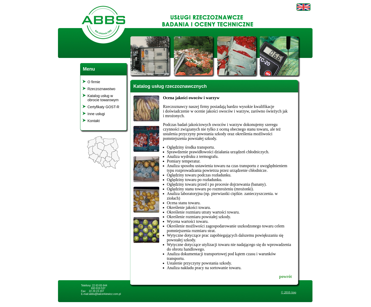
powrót (285, 276)
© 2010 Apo (288, 292)
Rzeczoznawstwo (101, 89)
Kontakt (94, 121)
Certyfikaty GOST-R (104, 107)
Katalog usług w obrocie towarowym (103, 98)
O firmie (94, 82)
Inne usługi (96, 114)
